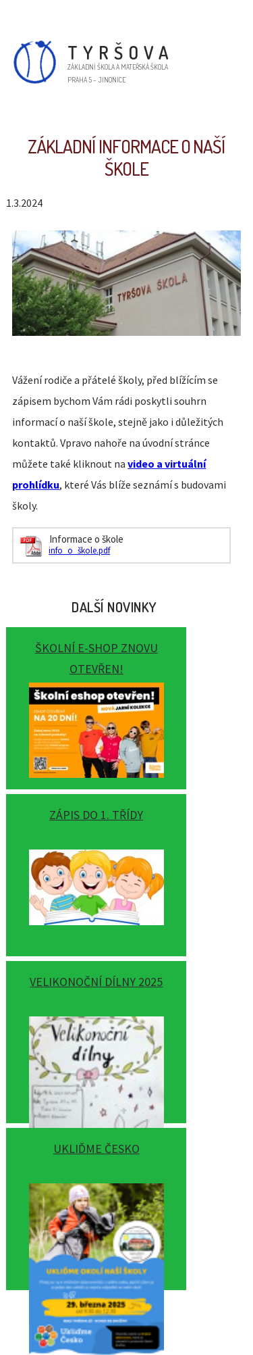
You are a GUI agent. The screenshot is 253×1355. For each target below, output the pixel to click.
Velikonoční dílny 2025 (96, 981)
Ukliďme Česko (96, 1148)
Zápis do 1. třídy (96, 814)
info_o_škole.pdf (79, 550)
